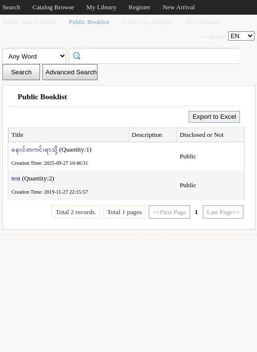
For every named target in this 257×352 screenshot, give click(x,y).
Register (139, 7)
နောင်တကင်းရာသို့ (34, 149)
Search (11, 7)
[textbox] (157, 55)
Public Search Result (29, 21)
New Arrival (178, 7)
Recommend (202, 21)
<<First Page (169, 212)
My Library (101, 7)
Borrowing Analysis (147, 21)
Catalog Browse (54, 7)
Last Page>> (223, 212)
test (15, 178)
